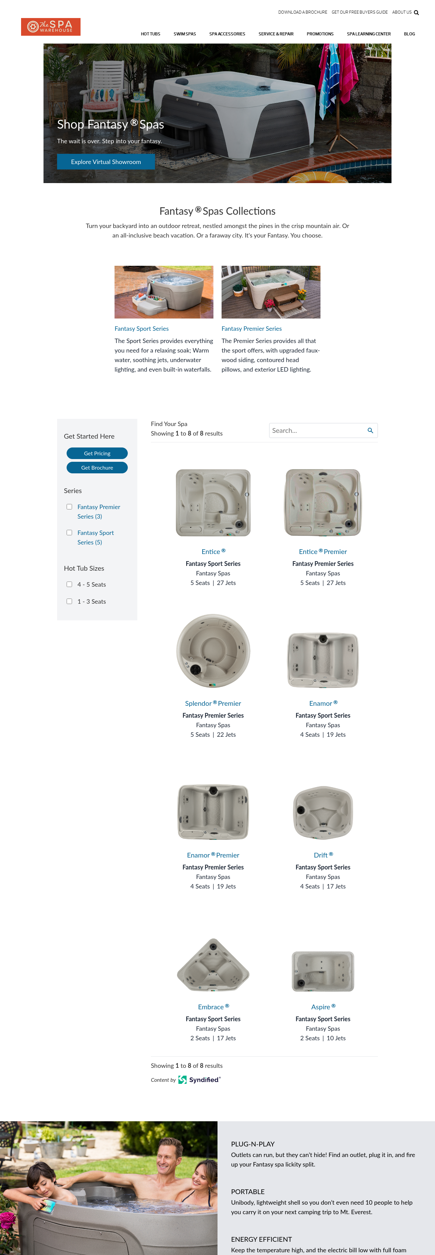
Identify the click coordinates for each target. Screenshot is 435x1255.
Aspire (323, 1007)
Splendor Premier (213, 703)
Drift (323, 855)
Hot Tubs (150, 34)
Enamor (323, 703)
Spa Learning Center (369, 34)
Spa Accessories (227, 34)
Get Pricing (97, 453)
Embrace (213, 1007)
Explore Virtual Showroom (106, 161)
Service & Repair (276, 34)
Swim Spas (185, 34)
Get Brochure (97, 467)
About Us (402, 12)
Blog (409, 34)
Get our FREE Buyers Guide (360, 12)
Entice (213, 551)
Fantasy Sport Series (213, 563)
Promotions (320, 34)
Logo (51, 31)
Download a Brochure (302, 12)
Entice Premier (323, 551)
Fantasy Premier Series (322, 563)
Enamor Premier (213, 855)
